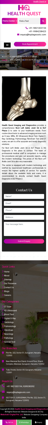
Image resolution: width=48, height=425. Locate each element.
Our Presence (9, 283)
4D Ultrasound (9, 310)
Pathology (7, 338)
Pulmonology (9, 326)
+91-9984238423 (37, 31)
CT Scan (6, 306)
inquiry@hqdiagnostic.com (33, 34)
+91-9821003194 (37, 28)
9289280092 (29, 386)
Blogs (5, 291)
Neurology (7, 334)
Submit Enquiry (24, 241)
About (5, 275)
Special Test (8, 342)
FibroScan (7, 330)
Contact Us (8, 287)
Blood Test (8, 314)
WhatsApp (24, 422)
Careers (6, 295)
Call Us (9, 422)
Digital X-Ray (9, 318)
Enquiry (38, 422)
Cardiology (8, 322)
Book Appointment (30, 44)
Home (4, 60)
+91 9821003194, (15, 386)
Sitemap (7, 279)
